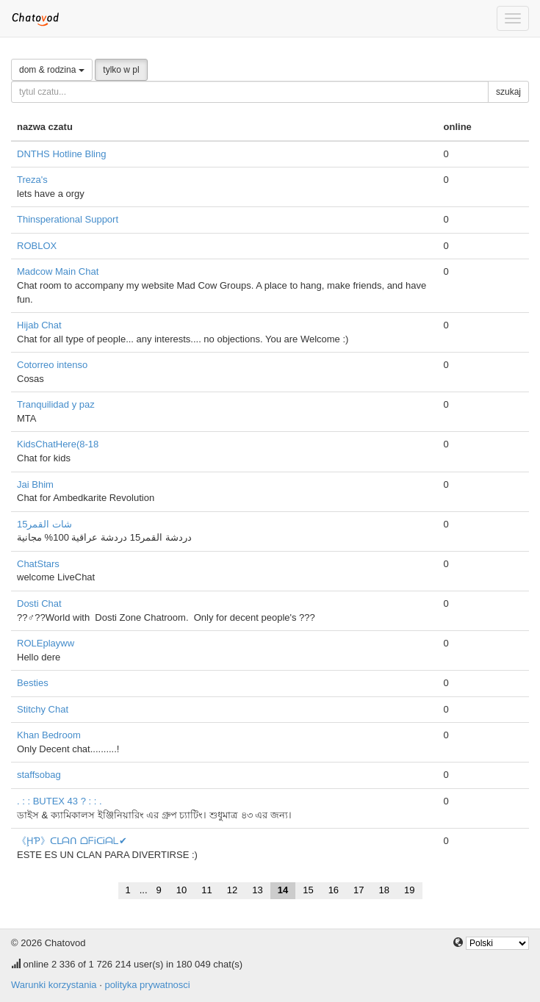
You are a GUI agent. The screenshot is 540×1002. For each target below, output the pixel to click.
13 (257, 889)
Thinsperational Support (67, 219)
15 (308, 889)
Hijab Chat (39, 325)
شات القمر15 (44, 524)
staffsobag (39, 774)
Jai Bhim (35, 484)
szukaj (508, 92)
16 (333, 889)
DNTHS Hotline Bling (61, 153)
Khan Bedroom (49, 734)
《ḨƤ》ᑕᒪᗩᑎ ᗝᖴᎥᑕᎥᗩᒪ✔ (72, 840)
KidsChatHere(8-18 (57, 444)
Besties (32, 682)
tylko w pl (121, 70)
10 (181, 889)
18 (384, 889)
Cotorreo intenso (52, 364)
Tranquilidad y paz (56, 404)
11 (206, 889)
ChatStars (38, 563)
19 (409, 889)
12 (232, 889)
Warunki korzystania (54, 984)
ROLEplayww (45, 643)
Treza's (32, 179)
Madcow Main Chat (57, 271)
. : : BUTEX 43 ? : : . (59, 801)
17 (358, 889)
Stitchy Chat (42, 709)
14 (283, 889)
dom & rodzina (51, 70)
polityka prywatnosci (147, 984)
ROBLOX (37, 245)
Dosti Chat (39, 603)
